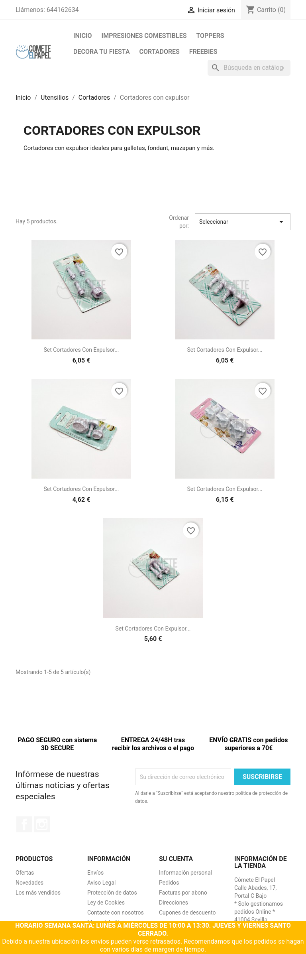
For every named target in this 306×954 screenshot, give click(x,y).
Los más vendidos (38, 892)
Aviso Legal (101, 882)
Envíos (95, 872)
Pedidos (169, 882)
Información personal (185, 872)
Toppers (210, 35)
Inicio (82, 35)
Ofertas (25, 872)
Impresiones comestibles (144, 35)
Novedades (29, 882)
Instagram (42, 824)
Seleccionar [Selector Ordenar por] (242, 222)
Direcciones (173, 902)
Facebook (24, 824)
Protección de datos (112, 892)
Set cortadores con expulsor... (81, 350)
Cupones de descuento (187, 912)
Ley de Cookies (106, 902)
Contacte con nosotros (115, 912)
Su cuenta (176, 859)
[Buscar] (249, 68)
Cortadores (159, 51)
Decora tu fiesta (101, 51)
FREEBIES (203, 51)
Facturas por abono (183, 892)
